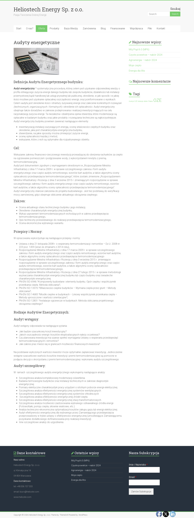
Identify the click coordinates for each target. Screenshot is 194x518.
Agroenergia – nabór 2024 (143, 60)
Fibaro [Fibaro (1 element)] (150, 101)
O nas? (29, 28)
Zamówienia (89, 28)
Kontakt (161, 28)
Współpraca (136, 28)
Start (18, 28)
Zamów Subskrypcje (141, 491)
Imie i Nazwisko (138, 464)
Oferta (41, 28)
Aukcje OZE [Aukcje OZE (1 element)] (133, 101)
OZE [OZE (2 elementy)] (157, 100)
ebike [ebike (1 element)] (146, 101)
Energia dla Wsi (137, 70)
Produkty (54, 28)
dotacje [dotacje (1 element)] (140, 101)
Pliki (150, 28)
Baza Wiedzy (71, 28)
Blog (103, 28)
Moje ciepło (135, 65)
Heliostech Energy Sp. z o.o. (48, 9)
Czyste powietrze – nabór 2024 (145, 54)
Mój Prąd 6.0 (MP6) (139, 49)
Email (132, 477)
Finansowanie (117, 28)
